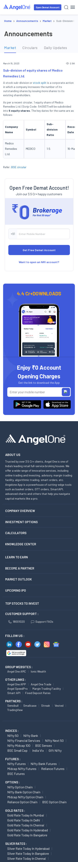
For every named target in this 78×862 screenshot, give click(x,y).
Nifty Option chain (20, 822)
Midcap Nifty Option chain (25, 832)
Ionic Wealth (38, 706)
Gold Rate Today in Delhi (23, 855)
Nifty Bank (30, 771)
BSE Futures (16, 809)
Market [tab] (10, 47)
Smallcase (29, 740)
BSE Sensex (43, 781)
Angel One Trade (41, 719)
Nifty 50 (13, 771)
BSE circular (18, 167)
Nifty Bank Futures (44, 799)
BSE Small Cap (17, 786)
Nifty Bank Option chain (23, 827)
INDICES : (12, 766)
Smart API (13, 728)
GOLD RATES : (15, 846)
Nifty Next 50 (54, 776)
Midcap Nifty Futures (21, 804)
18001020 (16, 656)
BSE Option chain (54, 837)
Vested (59, 740)
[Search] (66, 7)
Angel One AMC (16, 706)
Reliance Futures (52, 804)
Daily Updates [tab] (55, 47)
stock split (39, 82)
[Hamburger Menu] (73, 7)
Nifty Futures (16, 799)
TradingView (15, 745)
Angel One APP (16, 719)
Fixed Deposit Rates (38, 728)
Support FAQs (42, 656)
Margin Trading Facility (46, 723)
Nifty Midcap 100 (18, 781)
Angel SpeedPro (17, 723)
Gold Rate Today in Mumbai (25, 850)
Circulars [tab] (30, 47)
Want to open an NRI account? (39, 297)
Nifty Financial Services (23, 776)
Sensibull (13, 740)
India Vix (38, 786)
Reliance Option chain (22, 837)
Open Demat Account (47, 7)
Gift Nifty (55, 786)
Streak (45, 740)
